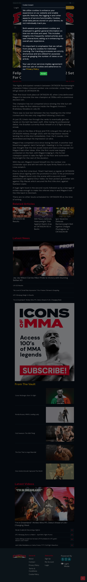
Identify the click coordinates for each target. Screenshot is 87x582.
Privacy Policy (32, 69)
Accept (43, 74)
